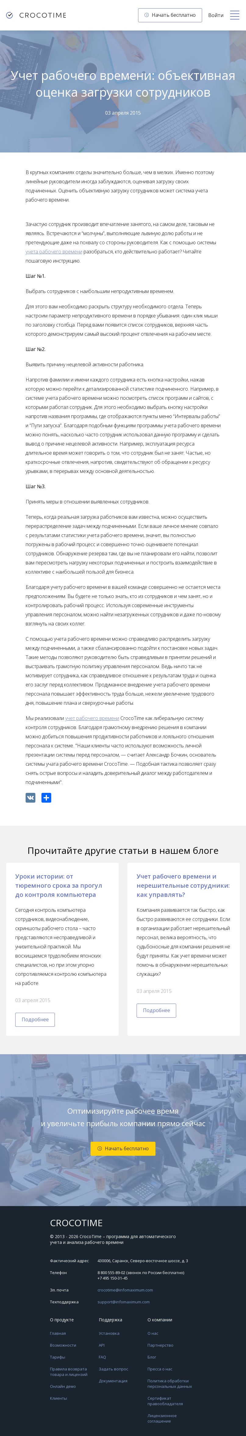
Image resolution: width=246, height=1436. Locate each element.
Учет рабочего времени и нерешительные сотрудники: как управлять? (183, 885)
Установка (109, 1333)
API (102, 1345)
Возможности (63, 1345)
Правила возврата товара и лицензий (68, 1371)
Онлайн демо (63, 1386)
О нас (153, 1333)
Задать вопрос (113, 1369)
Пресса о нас (160, 1369)
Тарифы (57, 1357)
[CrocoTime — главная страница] (36, 15)
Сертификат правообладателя (165, 1400)
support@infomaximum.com (124, 1302)
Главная (58, 1333)
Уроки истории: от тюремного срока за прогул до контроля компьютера (58, 885)
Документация (113, 1381)
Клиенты (58, 1398)
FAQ (102, 1357)
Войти (215, 15)
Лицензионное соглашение (162, 1418)
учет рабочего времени (92, 718)
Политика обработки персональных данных (170, 1383)
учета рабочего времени (54, 251)
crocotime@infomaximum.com (125, 1290)
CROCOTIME (76, 1222)
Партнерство (160, 1345)
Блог (152, 1357)
